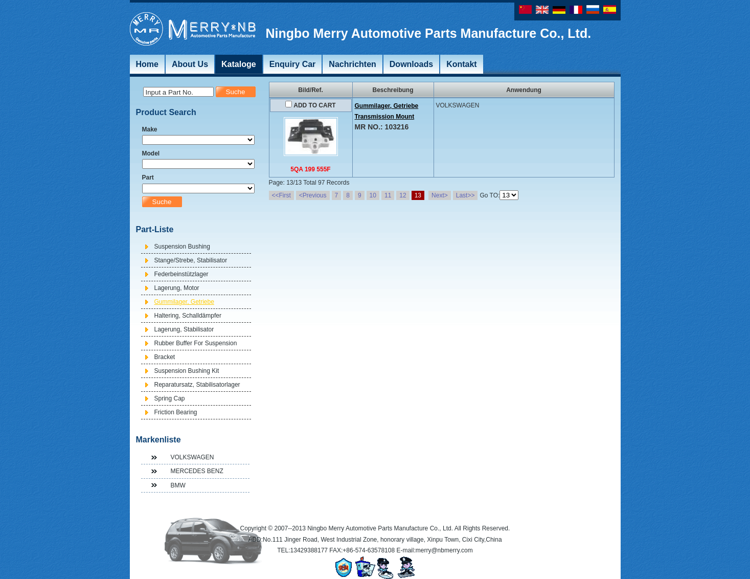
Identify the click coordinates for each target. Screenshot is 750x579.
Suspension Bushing (182, 246)
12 (402, 195)
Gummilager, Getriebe (184, 301)
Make (149, 129)
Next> (439, 195)
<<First (281, 195)
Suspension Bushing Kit (186, 370)
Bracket (164, 357)
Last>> (465, 195)
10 (373, 195)
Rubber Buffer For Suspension (195, 343)
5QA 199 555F (310, 169)
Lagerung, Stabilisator (184, 329)
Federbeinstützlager (181, 274)
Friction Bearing (175, 412)
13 (418, 195)
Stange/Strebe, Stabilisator (191, 260)
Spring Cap (169, 398)
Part (148, 177)
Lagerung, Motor (176, 288)
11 (387, 195)
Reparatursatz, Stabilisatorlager (197, 384)
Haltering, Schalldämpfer (187, 315)
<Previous (313, 195)
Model (151, 153)
